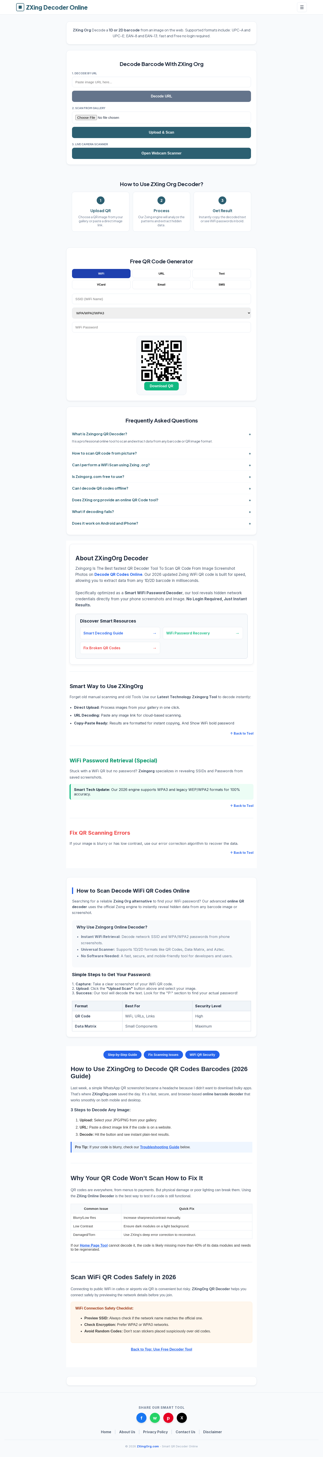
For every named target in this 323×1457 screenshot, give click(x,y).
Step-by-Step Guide (122, 1054)
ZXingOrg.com (148, 1446)
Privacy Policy (155, 1432)
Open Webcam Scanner (161, 153)
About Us (127, 1432)
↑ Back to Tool (241, 733)
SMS (222, 284)
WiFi (101, 273)
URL (162, 273)
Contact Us (185, 1432)
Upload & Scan (161, 132)
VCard (101, 284)
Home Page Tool (94, 1245)
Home (106, 1432)
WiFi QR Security (202, 1054)
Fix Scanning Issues (163, 1054)
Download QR (161, 386)
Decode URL (161, 96)
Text (222, 273)
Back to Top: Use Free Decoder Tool (161, 1349)
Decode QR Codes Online (118, 574)
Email (162, 284)
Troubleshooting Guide (159, 1147)
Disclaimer (212, 1432)
